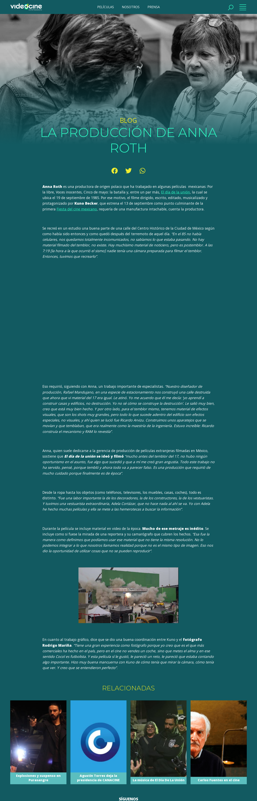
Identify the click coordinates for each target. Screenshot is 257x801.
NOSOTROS (131, 7)
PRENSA (154, 7)
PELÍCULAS (105, 7)
